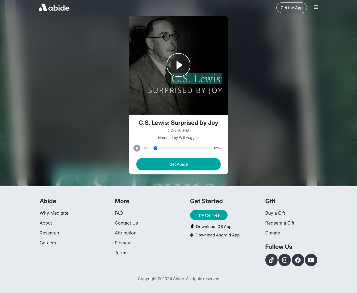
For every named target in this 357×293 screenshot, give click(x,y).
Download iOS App (211, 226)
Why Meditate (54, 213)
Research (49, 232)
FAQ (119, 213)
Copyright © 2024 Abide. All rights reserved (178, 278)
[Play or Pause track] (178, 65)
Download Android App (215, 235)
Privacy (122, 242)
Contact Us (126, 223)
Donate (272, 232)
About (46, 223)
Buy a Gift (275, 213)
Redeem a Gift (279, 223)
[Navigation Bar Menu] (316, 7)
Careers (48, 242)
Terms (121, 252)
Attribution (125, 232)
